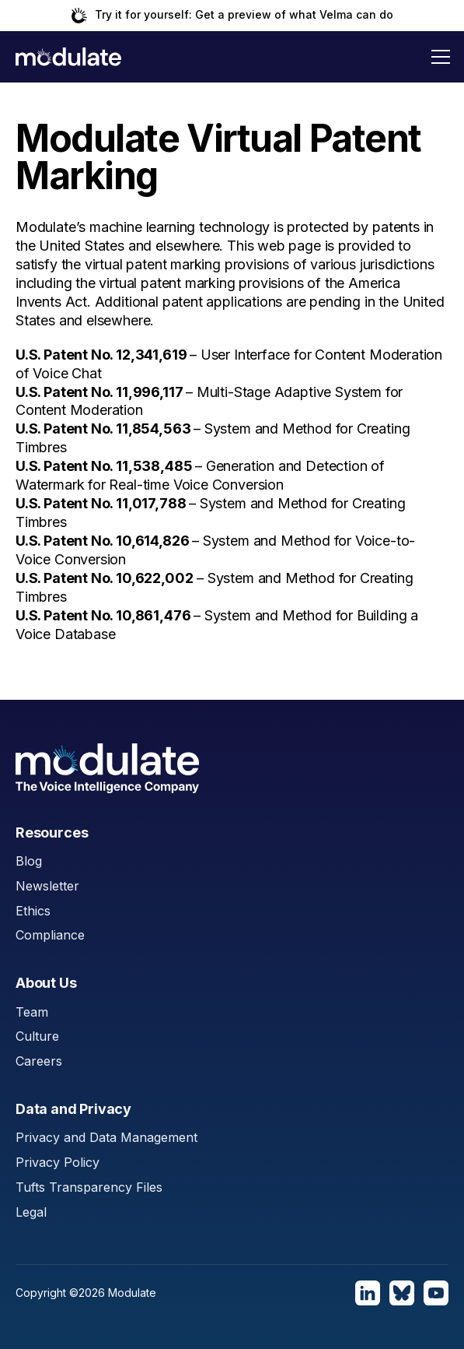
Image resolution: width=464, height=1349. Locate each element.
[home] (68, 56)
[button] (440, 56)
